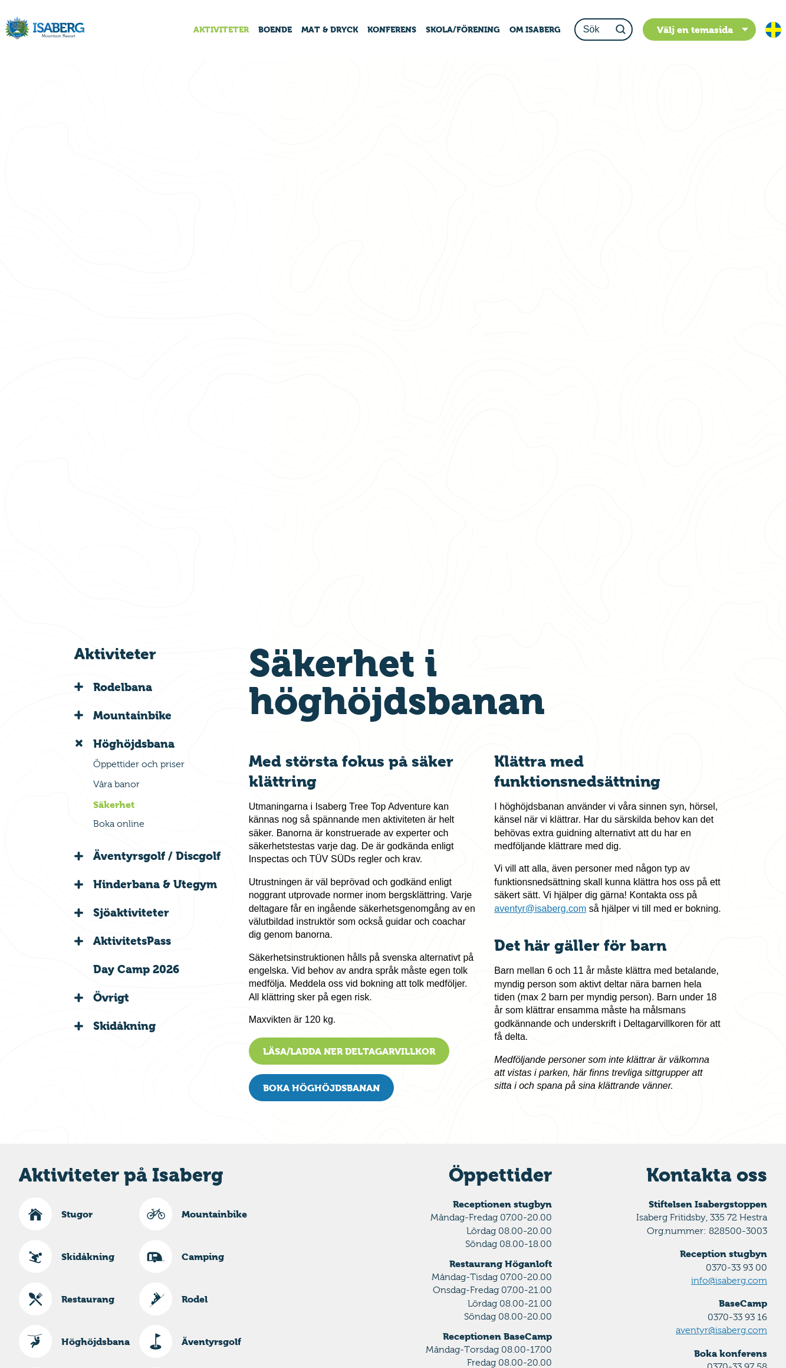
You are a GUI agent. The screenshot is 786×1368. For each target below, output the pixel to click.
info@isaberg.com (729, 1280)
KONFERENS (391, 29)
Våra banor (116, 784)
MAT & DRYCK (329, 29)
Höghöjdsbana (134, 743)
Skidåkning (124, 1025)
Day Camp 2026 (136, 969)
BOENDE (275, 29)
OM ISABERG (535, 29)
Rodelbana (122, 686)
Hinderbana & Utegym (155, 884)
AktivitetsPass (132, 940)
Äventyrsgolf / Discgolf (157, 855)
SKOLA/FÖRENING (463, 29)
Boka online (118, 824)
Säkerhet (113, 804)
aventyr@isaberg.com (540, 909)
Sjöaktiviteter (131, 912)
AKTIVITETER (221, 29)
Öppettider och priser (139, 764)
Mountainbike (132, 715)
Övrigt (111, 997)
